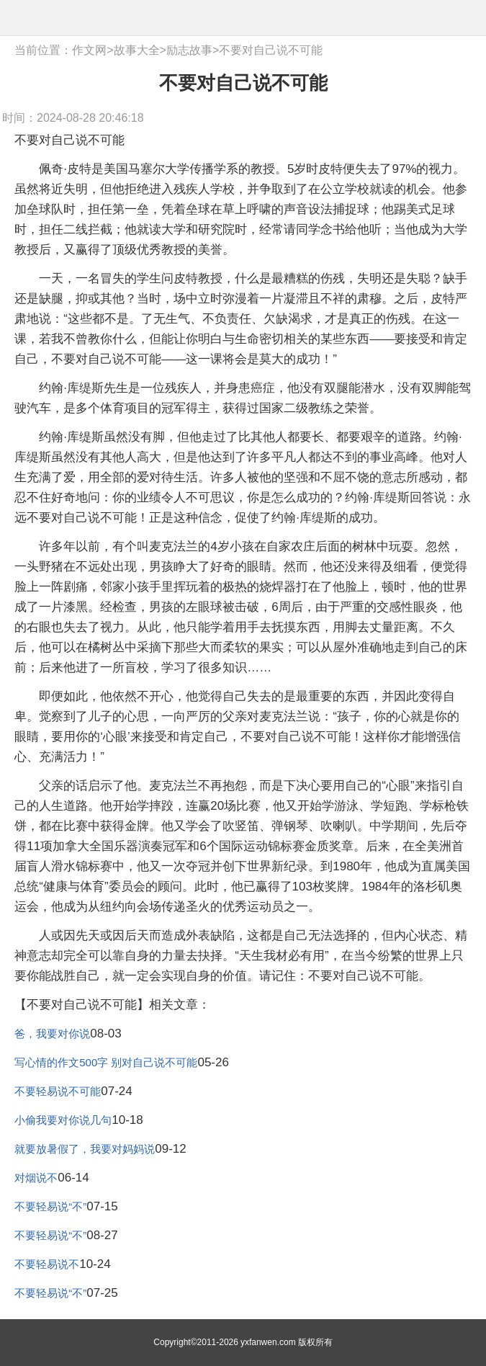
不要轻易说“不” (50, 1206)
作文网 (89, 50)
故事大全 (137, 50)
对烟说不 (36, 1177)
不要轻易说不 (46, 1264)
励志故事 (189, 50)
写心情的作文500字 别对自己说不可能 (105, 1062)
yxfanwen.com (268, 1342)
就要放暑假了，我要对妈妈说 (84, 1149)
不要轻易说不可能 (57, 1091)
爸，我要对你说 (52, 1033)
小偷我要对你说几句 (63, 1120)
